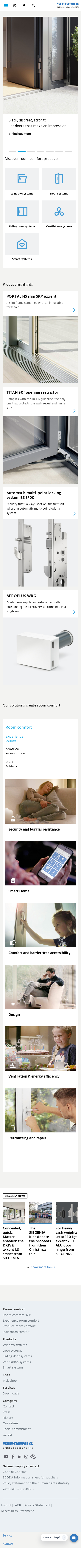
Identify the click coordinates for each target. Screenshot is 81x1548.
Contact (8, 1406)
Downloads (11, 1393)
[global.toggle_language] (14, 5)
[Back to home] (68, 5)
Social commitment (17, 1429)
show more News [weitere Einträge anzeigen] (40, 1267)
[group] (40, 77)
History (8, 1418)
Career (7, 1434)
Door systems (12, 1350)
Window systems (15, 1345)
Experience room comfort (21, 1320)
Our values (10, 1423)
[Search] (33, 5)
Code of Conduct (15, 1472)
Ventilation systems (17, 1362)
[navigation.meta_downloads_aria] (24, 5)
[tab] (40, 738)
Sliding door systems (17, 1356)
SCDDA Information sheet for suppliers (30, 1477)
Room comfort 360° (17, 1315)
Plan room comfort (16, 1332)
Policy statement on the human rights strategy (36, 1483)
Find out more (21, 134)
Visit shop (10, 1380)
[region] (40, 87)
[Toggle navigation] (6, 5)
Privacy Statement (37, 1505)
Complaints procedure (18, 1489)
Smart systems (13, 1367)
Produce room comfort (19, 1326)
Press (6, 1412)
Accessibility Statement (17, 1511)
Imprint (6, 1505)
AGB (18, 1505)
